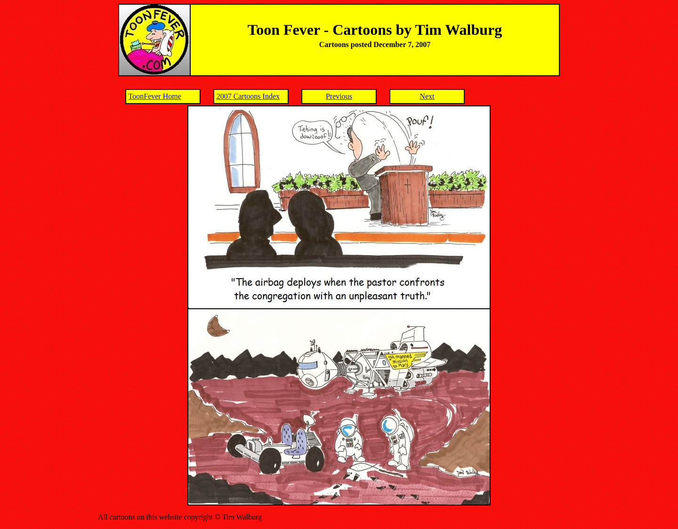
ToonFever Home (155, 96)
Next (427, 96)
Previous (339, 96)
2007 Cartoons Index (248, 96)
